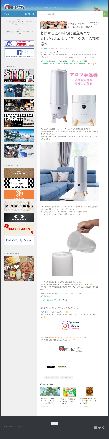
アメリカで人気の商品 (47, 20)
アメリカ (47, 383)
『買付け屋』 (45, 318)
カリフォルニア (55, 383)
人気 (62, 383)
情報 (66, 383)
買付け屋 (44, 55)
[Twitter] (29, 20)
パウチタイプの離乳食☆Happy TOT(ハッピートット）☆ (68, 407)
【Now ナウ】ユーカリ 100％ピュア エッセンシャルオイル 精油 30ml (48, 407)
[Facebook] (26, 20)
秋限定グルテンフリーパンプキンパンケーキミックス (88, 407)
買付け (70, 383)
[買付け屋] (33, 20)
